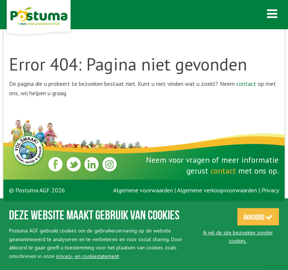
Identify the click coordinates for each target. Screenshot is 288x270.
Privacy (270, 190)
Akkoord (258, 217)
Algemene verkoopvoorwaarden (217, 190)
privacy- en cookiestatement (87, 256)
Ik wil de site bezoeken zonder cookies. (238, 236)
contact (246, 83)
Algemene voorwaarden (143, 190)
